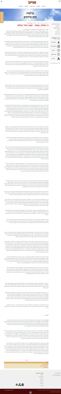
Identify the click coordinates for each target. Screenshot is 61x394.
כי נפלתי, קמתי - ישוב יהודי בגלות (33, 25)
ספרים (42, 375)
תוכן (41, 23)
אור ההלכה (32, 6)
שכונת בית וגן (57, 34)
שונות (42, 385)
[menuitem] (43, 6)
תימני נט (58, 30)
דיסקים (41, 383)
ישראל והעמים (30, 23)
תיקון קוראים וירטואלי (56, 24)
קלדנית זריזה (57, 373)
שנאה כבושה (45, 364)
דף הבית (43, 6)
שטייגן (38, 6)
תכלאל (26, 6)
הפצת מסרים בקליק (56, 375)
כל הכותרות (58, 26)
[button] (2, 1)
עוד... (47, 362)
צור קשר (21, 6)
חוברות (41, 379)
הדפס (25, 360)
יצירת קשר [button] (2, 17)
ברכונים (41, 381)
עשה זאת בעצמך (57, 28)
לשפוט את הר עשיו (44, 366)
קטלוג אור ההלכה (39, 373)
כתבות (39, 23)
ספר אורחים (57, 32)
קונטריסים (41, 377)
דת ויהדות (35, 23)
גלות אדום (46, 367)
